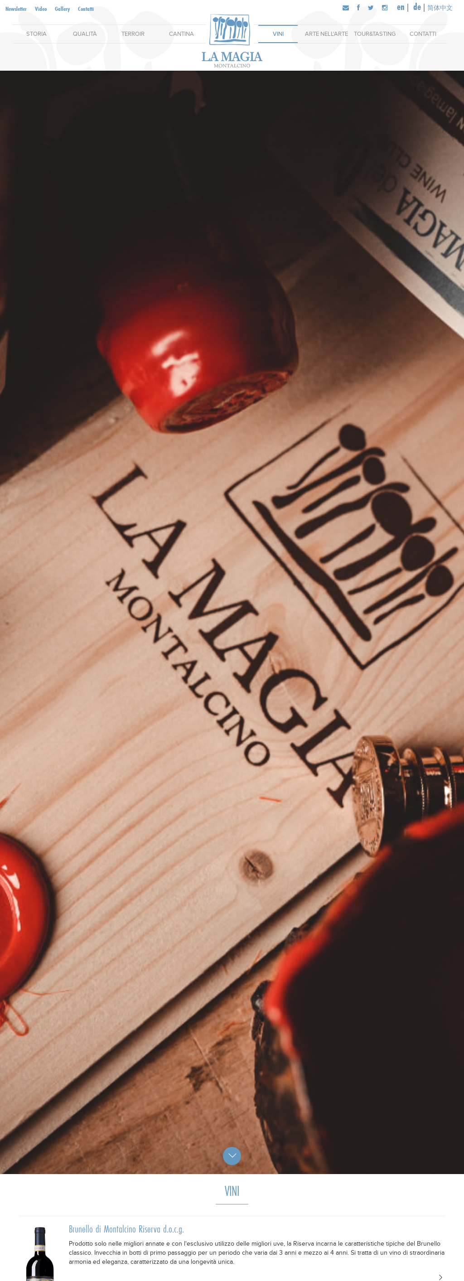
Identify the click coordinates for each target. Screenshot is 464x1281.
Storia (36, 34)
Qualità (85, 34)
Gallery (62, 9)
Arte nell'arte (326, 34)
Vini (278, 34)
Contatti (86, 9)
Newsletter (16, 9)
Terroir (133, 34)
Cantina (181, 34)
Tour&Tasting (375, 34)
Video (41, 9)
